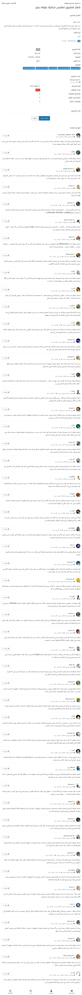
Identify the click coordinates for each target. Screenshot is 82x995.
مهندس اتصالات (68, 975)
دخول (35, 118)
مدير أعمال (70, 137)
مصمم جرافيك (69, 154)
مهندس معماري (68, 530)
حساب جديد (44, 118)
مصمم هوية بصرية (68, 325)
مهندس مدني (74, 82)
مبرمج (71, 770)
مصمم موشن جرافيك (67, 906)
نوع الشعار (77, 33)
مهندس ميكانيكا (68, 308)
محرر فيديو (70, 171)
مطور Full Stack (68, 256)
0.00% (38, 90)
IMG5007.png (72, 41)
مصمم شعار (70, 222)
